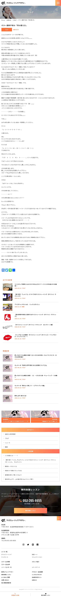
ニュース (7, 443)
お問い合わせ (5, 580)
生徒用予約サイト (37, 577)
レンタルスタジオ (37, 574)
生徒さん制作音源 (10, 434)
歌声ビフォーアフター (7, 572)
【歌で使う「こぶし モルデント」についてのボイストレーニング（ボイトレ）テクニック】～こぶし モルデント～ (30, 461)
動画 (6, 447)
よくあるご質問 (5, 577)
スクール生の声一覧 (6, 567)
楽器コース (34, 554)
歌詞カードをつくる (11, 466)
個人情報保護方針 (6, 583)
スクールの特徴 (5, 562)
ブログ (14, 20)
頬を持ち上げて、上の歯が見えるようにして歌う (19, 479)
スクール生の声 (5, 564)
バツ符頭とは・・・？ (11, 455)
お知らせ (9, 20)
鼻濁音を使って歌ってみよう (13, 475)
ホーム (3, 20)
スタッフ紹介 (35, 562)
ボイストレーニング (6, 554)
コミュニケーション (37, 557)
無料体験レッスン (30, 510)
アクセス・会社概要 (37, 572)
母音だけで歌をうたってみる (13, 470)
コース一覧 (4, 552)
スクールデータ (36, 567)
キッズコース (4, 557)
